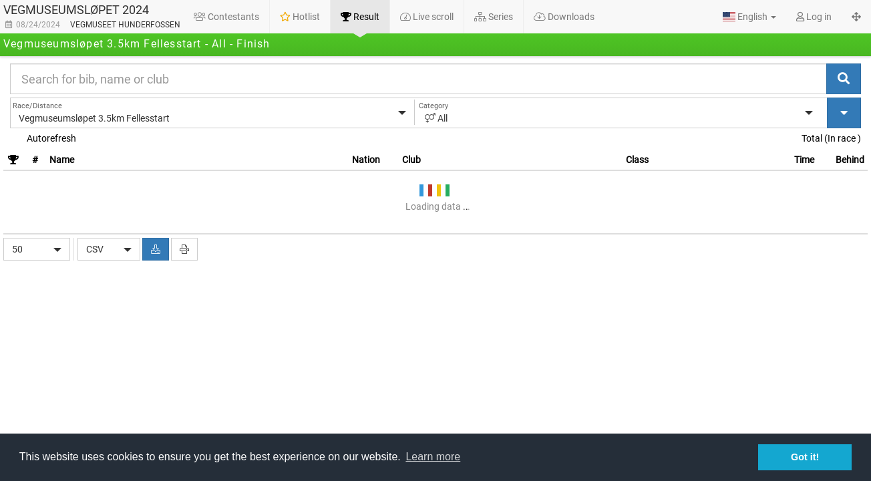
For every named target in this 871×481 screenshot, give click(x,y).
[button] (749, 16)
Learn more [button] (432, 456)
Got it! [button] (805, 457)
